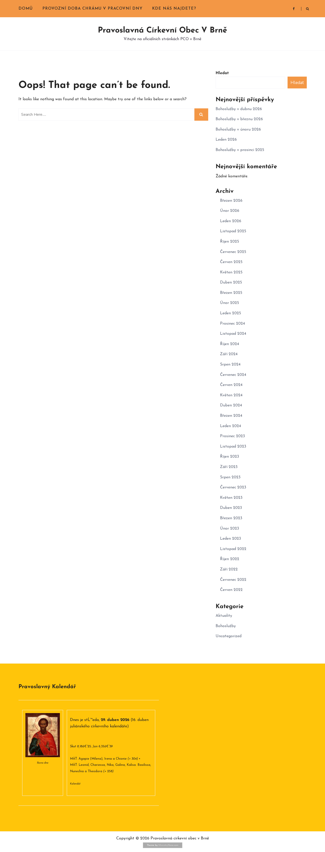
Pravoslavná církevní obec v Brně (162, 30)
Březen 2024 (231, 416)
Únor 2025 (229, 303)
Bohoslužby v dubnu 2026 (239, 109)
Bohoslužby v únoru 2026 (238, 130)
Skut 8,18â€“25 (80, 746)
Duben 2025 (231, 282)
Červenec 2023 (233, 487)
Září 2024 (229, 354)
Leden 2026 (226, 140)
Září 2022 (229, 569)
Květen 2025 (231, 272)
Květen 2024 (231, 395)
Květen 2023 (231, 498)
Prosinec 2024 (232, 324)
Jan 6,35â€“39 (103, 746)
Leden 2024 (230, 426)
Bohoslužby (226, 626)
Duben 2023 (231, 508)
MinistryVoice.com (168, 845)
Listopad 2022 (233, 549)
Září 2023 (229, 467)
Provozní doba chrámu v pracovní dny (92, 9)
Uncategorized (228, 636)
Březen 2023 (231, 518)
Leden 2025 (230, 313)
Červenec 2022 (233, 580)
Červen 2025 (231, 262)
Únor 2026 (229, 211)
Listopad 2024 (233, 334)
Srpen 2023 (230, 477)
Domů (25, 9)
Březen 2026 (231, 201)
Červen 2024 (231, 385)
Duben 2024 (231, 405)
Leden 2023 (230, 539)
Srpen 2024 (230, 365)
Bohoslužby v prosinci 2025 (240, 150)
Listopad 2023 (233, 447)
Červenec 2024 (233, 375)
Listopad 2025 (233, 231)
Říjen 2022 (229, 559)
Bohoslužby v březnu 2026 (239, 119)
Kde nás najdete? (174, 9)
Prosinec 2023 (232, 436)
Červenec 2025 (233, 252)
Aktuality (224, 616)
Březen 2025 (231, 293)
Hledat (222, 73)
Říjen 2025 (229, 242)
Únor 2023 (229, 529)
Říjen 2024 (229, 344)
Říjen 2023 (229, 457)
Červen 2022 (231, 590)
